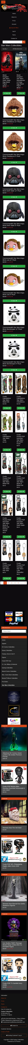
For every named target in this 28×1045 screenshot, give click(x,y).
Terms (14, 35)
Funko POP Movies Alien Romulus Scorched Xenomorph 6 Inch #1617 (14, 788)
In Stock (7, 93)
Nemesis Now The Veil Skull (12, 828)
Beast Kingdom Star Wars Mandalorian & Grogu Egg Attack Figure (21, 80)
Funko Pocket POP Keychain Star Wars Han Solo (7, 567)
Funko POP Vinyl (6, 661)
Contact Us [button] (14, 1025)
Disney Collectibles (7, 650)
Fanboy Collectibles (18, 1039)
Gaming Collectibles (7, 667)
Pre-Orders (5, 681)
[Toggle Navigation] (3, 2)
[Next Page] (25, 582)
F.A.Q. (14, 20)
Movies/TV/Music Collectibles (9, 678)
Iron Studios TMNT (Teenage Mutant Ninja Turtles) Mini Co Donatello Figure (12, 944)
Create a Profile (5, 1031)
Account (14, 24)
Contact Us (14, 38)
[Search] (12, 42)
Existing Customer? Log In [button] (14, 1035)
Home (14, 13)
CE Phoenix (17, 1041)
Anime (3, 640)
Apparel (4, 643)
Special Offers (13, 27)
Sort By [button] (5, 49)
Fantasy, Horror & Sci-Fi (8, 654)
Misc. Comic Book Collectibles (10, 674)
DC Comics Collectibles (8, 647)
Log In (14, 31)
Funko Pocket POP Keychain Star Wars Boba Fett (7, 480)
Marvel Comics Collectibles (9, 671)
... (21, 583)
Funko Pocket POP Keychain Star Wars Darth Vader (21, 521)
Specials (4, 955)
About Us (14, 17)
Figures (4, 657)
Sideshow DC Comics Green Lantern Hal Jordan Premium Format (12, 754)
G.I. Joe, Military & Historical (9, 664)
